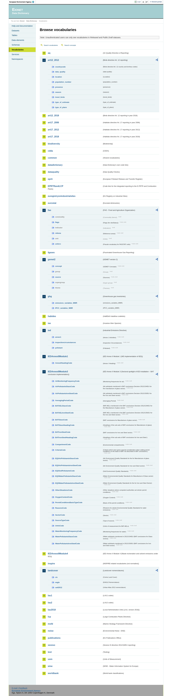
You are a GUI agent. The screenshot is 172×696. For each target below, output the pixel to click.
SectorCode (60, 515)
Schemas (16, 45)
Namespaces (17, 59)
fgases (51, 252)
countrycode (60, 67)
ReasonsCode (61, 508)
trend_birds (60, 97)
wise (50, 666)
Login (139, 2)
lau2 (50, 602)
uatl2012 (58, 587)
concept (58, 266)
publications (54, 638)
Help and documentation (22, 26)
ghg (50, 296)
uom (50, 659)
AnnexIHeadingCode (63, 363)
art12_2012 (53, 60)
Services (15, 54)
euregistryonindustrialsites (61, 196)
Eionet (22, 21)
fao (49, 210)
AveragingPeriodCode (64, 400)
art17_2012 (53, 129)
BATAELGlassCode (63, 406)
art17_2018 (53, 136)
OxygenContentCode (63, 497)
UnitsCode (59, 526)
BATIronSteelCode (62, 432)
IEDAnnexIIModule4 (58, 553)
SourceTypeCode (62, 520)
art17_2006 (53, 122)
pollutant (58, 348)
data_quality (60, 72)
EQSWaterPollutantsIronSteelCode (69, 483)
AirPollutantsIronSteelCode (66, 393)
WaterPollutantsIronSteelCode (67, 544)
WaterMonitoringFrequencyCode (68, 531)
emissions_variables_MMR (66, 303)
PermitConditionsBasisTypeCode (68, 502)
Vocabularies (18, 50)
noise (50, 631)
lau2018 (52, 610)
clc (56, 577)
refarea (58, 233)
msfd (50, 624)
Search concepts (70, 45)
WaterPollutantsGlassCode (66, 537)
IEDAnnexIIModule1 (58, 356)
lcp (49, 617)
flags (57, 222)
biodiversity (54, 144)
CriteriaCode (60, 450)
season (58, 92)
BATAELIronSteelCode (64, 413)
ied (49, 330)
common (52, 158)
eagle (57, 582)
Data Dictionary (31, 21)
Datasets (15, 31)
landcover (53, 570)
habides (52, 316)
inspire (51, 563)
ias (49, 323)
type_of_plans (61, 107)
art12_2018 (53, 115)
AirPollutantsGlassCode (65, 386)
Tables (14, 35)
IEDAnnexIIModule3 (58, 371)
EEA (23, 2)
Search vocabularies (51, 45)
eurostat (52, 203)
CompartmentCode (63, 444)
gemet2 (51, 259)
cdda (50, 151)
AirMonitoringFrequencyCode (67, 381)
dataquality (53, 172)
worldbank (53, 673)
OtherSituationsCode (63, 490)
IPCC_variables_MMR (64, 308)
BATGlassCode (61, 420)
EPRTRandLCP (55, 186)
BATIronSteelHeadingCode (66, 437)
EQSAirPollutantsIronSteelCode (68, 465)
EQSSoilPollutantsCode (65, 471)
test (50, 652)
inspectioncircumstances (65, 342)
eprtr (50, 179)
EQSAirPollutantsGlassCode (67, 458)
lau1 (50, 595)
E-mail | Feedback (19, 688)
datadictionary (55, 165)
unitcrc (58, 244)
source (58, 277)
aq (49, 53)
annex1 (58, 337)
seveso (51, 645)
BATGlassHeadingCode (64, 425)
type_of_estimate (62, 102)
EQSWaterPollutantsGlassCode (68, 476)
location (58, 77)
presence (59, 87)
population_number (63, 82)
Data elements (18, 40)
